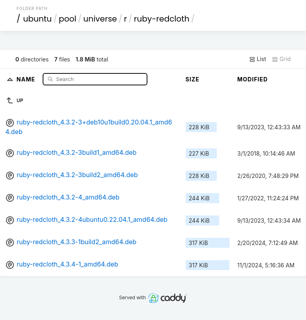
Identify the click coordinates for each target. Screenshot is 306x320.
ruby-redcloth (161, 18)
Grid (281, 59)
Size (193, 79)
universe (100, 18)
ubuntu (37, 18)
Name (27, 78)
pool (67, 18)
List (257, 59)
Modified (252, 79)
